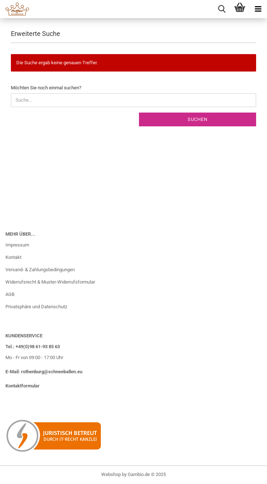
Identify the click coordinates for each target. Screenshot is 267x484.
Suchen (198, 119)
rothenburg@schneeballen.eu (51, 371)
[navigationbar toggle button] (258, 9)
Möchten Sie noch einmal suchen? (46, 87)
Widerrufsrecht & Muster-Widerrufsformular (50, 282)
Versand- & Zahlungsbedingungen (40, 269)
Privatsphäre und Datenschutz (36, 306)
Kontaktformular (22, 386)
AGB (10, 294)
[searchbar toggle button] (222, 9)
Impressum (17, 245)
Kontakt (13, 257)
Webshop (111, 474)
